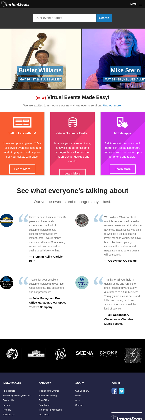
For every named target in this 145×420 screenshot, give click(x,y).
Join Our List (9, 414)
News (78, 395)
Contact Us (8, 400)
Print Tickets (9, 391)
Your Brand (44, 405)
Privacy (6, 405)
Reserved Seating (48, 395)
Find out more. (112, 105)
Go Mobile (44, 414)
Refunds (7, 410)
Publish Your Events (49, 391)
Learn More (22, 169)
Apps (77, 400)
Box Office (44, 400)
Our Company (82, 391)
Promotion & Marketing (50, 410)
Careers (79, 405)
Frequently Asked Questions (17, 395)
